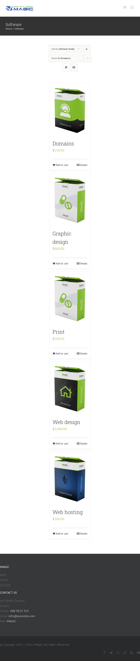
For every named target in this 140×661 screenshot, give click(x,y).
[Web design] (70, 388)
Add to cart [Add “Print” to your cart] (62, 353)
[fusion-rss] (131, 652)
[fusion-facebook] (104, 652)
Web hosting (68, 512)
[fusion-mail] (118, 652)
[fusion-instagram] (124, 652)
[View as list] (73, 67)
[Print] (70, 298)
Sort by (63, 48)
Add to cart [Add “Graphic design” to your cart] (62, 263)
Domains (63, 143)
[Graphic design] (70, 199)
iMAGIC (11, 621)
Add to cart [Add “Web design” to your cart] (62, 443)
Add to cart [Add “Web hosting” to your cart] (62, 533)
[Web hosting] (70, 478)
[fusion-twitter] (111, 652)
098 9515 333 (19, 611)
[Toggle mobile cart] (125, 7)
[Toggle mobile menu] (132, 7)
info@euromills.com (22, 616)
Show (61, 58)
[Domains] (70, 109)
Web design (66, 422)
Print (59, 331)
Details (83, 165)
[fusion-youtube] (138, 652)
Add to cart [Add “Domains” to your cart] (62, 165)
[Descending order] (86, 49)
